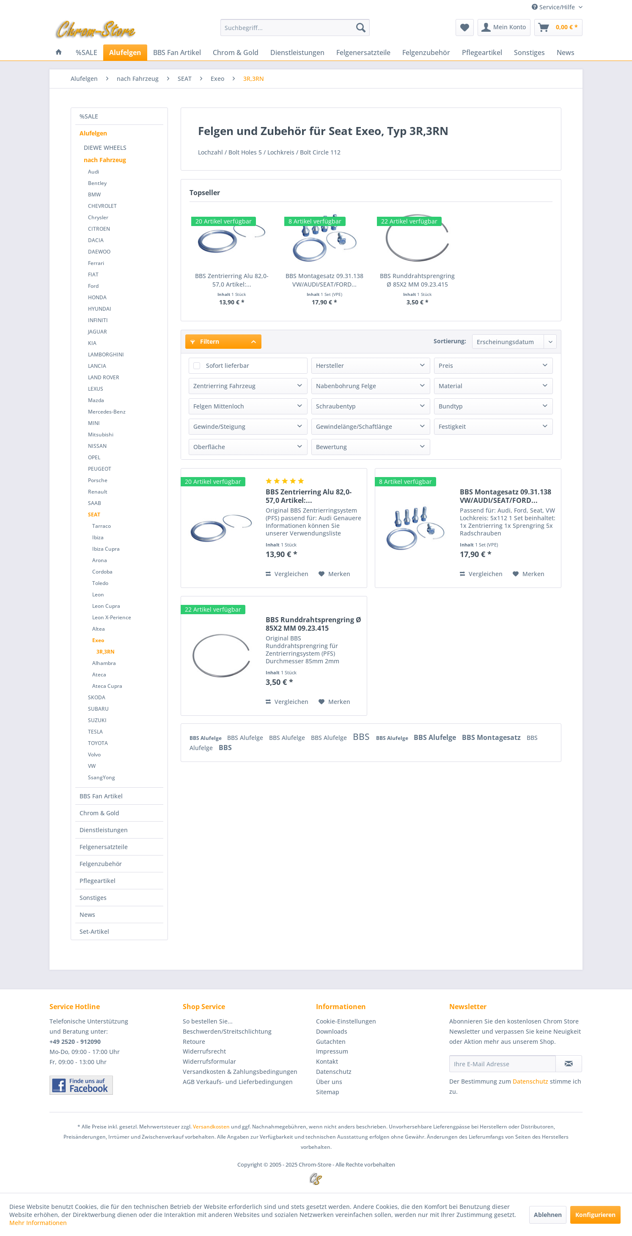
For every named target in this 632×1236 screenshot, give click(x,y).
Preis (446, 365)
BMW (94, 194)
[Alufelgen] (125, 52)
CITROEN (99, 228)
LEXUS (95, 388)
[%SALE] (86, 52)
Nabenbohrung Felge (346, 386)
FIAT (93, 274)
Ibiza (98, 537)
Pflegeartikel (97, 881)
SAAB (94, 503)
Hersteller (330, 365)
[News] (565, 52)
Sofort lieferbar (227, 365)
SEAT (94, 514)
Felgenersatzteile (104, 847)
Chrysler (98, 217)
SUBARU (98, 708)
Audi (93, 171)
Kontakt (327, 1061)
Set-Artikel (94, 931)
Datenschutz (334, 1072)
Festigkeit (452, 426)
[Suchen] (361, 27)
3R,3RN (105, 651)
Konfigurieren (595, 1215)
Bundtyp (451, 406)
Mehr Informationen (38, 1223)
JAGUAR (97, 331)
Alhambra (104, 663)
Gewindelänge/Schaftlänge (354, 426)
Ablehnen (548, 1215)
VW (92, 766)
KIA (92, 343)
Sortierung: (450, 341)
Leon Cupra (106, 606)
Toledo (100, 583)
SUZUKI (97, 720)
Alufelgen (93, 133)
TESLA (95, 731)
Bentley (97, 183)
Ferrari (96, 263)
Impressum (332, 1051)
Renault (97, 491)
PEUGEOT (99, 468)
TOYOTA (98, 743)
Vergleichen (287, 574)
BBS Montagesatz (492, 737)
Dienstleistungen (104, 830)
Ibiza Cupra (106, 548)
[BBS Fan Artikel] (177, 52)
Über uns (329, 1082)
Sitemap (327, 1092)
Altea (98, 628)
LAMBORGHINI (106, 354)
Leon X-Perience (111, 617)
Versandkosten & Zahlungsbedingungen (240, 1072)
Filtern (204, 341)
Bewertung (331, 447)
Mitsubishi (100, 434)
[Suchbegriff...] (295, 27)
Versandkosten (211, 1126)
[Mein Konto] (504, 27)
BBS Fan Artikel (101, 796)
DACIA (96, 240)
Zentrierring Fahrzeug (224, 386)
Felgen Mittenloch (218, 406)
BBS (362, 736)
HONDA (97, 297)
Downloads (331, 1031)
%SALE (89, 116)
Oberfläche (209, 447)
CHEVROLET (102, 206)
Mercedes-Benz (107, 411)
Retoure (194, 1041)
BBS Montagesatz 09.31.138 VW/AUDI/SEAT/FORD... (324, 280)
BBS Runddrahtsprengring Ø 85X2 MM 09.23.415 (417, 280)
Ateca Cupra (107, 686)
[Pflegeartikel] (482, 52)
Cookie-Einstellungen (346, 1021)
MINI (94, 423)
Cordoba (102, 571)
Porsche (97, 480)
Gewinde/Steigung (219, 426)
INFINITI (98, 320)
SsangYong (101, 777)
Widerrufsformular (209, 1061)
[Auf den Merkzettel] (334, 574)
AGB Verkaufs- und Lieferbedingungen (238, 1082)
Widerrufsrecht (204, 1051)
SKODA (96, 697)
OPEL (94, 457)
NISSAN (97, 446)
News (87, 914)
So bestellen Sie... (208, 1021)
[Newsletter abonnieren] (568, 1063)
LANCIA (97, 366)
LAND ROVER (103, 377)
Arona (99, 560)
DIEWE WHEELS (105, 147)
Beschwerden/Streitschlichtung (227, 1031)
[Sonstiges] (529, 52)
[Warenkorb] (558, 27)
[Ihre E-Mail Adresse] (502, 1063)
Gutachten (331, 1041)
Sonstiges (93, 898)
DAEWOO (99, 251)
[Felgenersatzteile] (363, 52)
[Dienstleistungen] (297, 52)
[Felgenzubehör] (426, 52)
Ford (93, 286)
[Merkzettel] (465, 27)
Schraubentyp (336, 406)
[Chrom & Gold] (235, 52)
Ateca (99, 674)
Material (450, 386)
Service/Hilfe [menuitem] (554, 7)
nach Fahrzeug (105, 160)
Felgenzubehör (101, 864)
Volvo (94, 754)
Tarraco (101, 526)
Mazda (96, 400)
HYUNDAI (99, 308)
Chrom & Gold (99, 813)
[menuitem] (295, 27)
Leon (98, 594)
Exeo (98, 640)
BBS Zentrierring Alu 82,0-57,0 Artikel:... (232, 280)
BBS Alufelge (206, 738)
